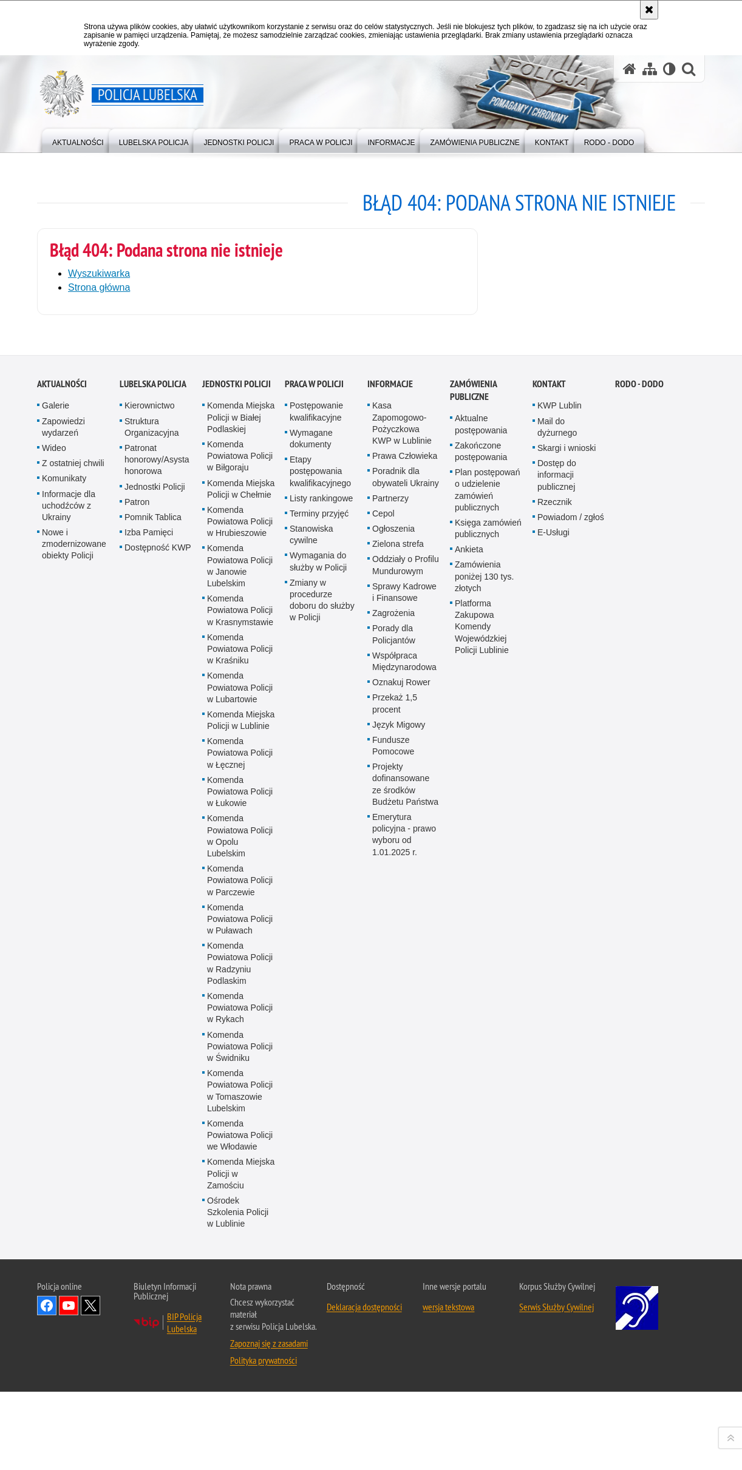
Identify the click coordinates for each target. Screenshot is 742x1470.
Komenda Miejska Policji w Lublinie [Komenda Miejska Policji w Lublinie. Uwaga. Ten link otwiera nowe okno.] (240, 1173)
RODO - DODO (639, 838)
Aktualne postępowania (481, 878)
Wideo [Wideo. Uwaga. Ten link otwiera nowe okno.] (54, 901)
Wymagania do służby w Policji (318, 1015)
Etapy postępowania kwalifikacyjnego (320, 924)
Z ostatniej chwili (73, 916)
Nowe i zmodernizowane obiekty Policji (74, 997)
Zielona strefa (398, 997)
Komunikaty (64, 932)
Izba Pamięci (148, 986)
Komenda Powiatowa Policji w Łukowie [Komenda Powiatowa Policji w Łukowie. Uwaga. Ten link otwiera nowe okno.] (240, 1244)
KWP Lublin (559, 859)
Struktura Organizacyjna (151, 880)
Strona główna (99, 287)
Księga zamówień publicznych (488, 981)
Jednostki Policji (154, 940)
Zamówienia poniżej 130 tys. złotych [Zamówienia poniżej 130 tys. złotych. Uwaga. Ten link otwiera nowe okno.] (484, 1030)
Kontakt (549, 838)
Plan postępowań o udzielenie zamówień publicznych (487, 943)
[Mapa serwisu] (649, 68)
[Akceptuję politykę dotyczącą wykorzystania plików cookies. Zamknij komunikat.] (649, 9)
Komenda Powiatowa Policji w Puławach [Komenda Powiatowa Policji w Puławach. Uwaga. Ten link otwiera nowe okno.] (240, 1372)
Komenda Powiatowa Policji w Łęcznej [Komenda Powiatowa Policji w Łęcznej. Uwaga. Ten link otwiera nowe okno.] (240, 1206)
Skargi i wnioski (566, 901)
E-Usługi (553, 986)
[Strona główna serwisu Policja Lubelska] (629, 68)
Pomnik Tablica (153, 970)
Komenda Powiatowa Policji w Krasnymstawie (240, 1063)
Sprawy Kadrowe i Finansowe (404, 1045)
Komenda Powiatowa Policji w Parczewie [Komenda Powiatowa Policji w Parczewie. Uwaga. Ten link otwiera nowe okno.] (240, 1333)
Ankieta (469, 1003)
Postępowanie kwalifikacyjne (316, 865)
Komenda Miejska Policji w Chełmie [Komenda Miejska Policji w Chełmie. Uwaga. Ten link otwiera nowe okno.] (240, 942)
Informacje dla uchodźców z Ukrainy (68, 959)
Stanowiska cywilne (311, 987)
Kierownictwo (149, 859)
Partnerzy (390, 952)
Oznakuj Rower (401, 1135)
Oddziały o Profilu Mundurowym (405, 1018)
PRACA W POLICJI (314, 838)
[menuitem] (78, 140)
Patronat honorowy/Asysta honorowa (156, 912)
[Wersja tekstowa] (669, 68)
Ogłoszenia (393, 982)
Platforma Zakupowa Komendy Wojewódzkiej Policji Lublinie (482, 1080)
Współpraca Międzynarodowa (404, 1114)
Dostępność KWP (157, 1001)
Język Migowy (398, 1178)
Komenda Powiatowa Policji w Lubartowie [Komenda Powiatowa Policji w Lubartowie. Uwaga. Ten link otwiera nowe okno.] (240, 1140)
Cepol (383, 967)
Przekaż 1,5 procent (394, 1156)
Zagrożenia (393, 1066)
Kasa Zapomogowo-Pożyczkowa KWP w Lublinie (402, 877)
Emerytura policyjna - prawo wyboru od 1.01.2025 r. (404, 1287)
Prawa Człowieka (404, 909)
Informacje (390, 838)
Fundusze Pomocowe (393, 1199)
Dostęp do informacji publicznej (556, 928)
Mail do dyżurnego (557, 880)
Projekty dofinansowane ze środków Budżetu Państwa (405, 1237)
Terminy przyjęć (319, 967)
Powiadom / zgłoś (570, 970)
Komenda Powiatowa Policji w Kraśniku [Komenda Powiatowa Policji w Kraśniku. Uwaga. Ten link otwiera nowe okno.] (240, 1102)
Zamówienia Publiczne (473, 844)
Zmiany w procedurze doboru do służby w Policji (322, 1053)
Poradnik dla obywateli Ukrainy (405, 930)
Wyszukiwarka (99, 273)
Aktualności (62, 838)
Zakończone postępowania (481, 904)
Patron (136, 955)
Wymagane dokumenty (311, 892)
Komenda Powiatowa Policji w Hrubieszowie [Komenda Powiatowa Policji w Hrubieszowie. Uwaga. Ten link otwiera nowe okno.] (240, 974)
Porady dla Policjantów (393, 1088)
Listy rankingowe (321, 952)
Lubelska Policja (153, 838)
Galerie (55, 859)
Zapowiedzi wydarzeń (63, 880)
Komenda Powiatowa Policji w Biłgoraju (240, 909)
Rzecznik (554, 955)
